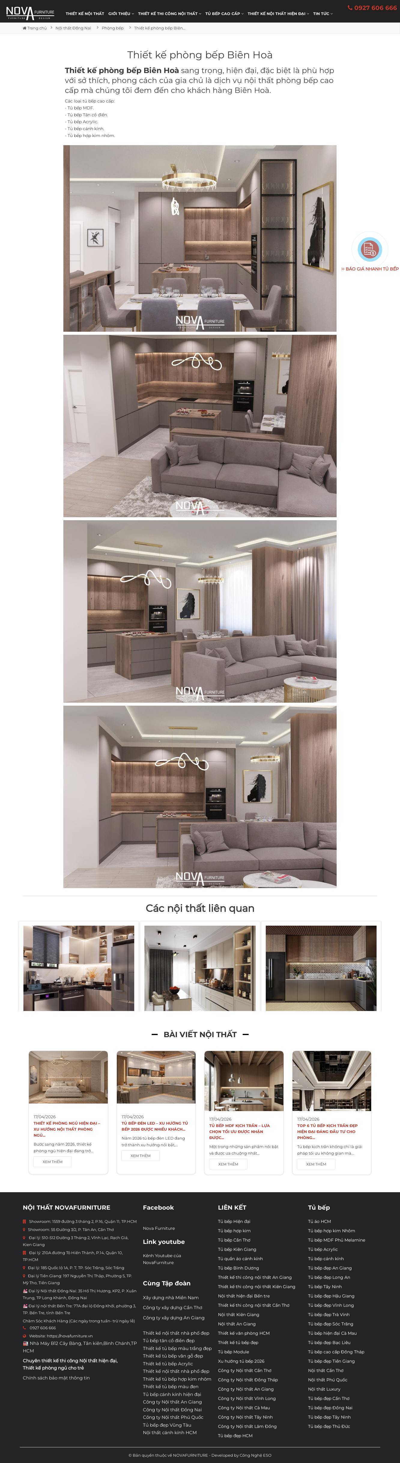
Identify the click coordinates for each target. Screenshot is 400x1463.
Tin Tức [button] (323, 13)
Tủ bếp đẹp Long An (329, 1277)
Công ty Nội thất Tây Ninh (245, 1417)
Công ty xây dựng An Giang (174, 1318)
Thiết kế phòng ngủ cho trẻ (53, 1368)
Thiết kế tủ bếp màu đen (170, 1386)
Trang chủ (35, 28)
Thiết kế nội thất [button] (85, 13)
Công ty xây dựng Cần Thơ (172, 1307)
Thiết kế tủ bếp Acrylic (168, 1364)
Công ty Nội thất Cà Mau (244, 1407)
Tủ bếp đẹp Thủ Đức (329, 1426)
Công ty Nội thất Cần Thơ (244, 1370)
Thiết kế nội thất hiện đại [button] (278, 13)
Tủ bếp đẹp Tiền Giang (331, 1361)
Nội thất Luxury (324, 1389)
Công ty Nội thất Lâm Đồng (247, 1426)
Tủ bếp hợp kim (234, 1230)
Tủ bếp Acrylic (323, 1249)
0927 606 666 (372, 8)
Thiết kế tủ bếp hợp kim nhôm (177, 1379)
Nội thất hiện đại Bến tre (244, 1296)
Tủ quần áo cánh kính (240, 1258)
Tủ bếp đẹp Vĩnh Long (331, 1305)
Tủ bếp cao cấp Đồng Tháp (336, 1352)
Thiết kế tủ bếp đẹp (238, 1342)
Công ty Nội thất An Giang (172, 1402)
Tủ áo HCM (319, 1221)
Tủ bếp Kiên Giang (237, 1249)
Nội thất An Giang (237, 1324)
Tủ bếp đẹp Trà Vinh (329, 1314)
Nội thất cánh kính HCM (170, 1432)
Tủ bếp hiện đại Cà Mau (332, 1333)
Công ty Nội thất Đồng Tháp (248, 1379)
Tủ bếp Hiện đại (234, 1221)
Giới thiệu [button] (121, 13)
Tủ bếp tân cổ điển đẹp (169, 1340)
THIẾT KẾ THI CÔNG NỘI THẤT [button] (169, 13)
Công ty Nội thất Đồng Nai (172, 1410)
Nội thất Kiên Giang (238, 1314)
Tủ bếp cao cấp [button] (224, 13)
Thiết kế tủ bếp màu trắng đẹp (177, 1348)
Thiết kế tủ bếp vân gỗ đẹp (173, 1356)
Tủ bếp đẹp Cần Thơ (329, 1398)
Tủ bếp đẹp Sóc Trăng (330, 1324)
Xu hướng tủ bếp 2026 (241, 1361)
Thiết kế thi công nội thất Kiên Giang (256, 1286)
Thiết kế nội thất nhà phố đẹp (176, 1333)
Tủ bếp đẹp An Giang (330, 1268)
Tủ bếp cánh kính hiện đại (172, 1394)
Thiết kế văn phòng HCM (244, 1333)
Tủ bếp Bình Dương (238, 1268)
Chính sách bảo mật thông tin (56, 1378)
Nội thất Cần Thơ (326, 1370)
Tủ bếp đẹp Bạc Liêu (329, 1342)
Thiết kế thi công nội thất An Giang (255, 1277)
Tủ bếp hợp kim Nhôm (331, 1230)
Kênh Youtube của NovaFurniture (162, 1259)
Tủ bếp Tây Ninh (325, 1286)
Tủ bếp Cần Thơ (234, 1240)
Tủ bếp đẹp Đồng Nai (330, 1407)
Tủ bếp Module (233, 1352)
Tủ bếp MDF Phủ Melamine (336, 1240)
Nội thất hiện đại (98, 1361)
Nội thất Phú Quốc (327, 1379)
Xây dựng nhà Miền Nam (171, 1297)
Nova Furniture (159, 1228)
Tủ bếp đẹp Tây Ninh (329, 1417)
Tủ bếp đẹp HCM (235, 1435)
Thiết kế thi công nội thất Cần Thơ (253, 1305)
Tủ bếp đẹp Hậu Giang (331, 1296)
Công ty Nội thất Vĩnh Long (247, 1398)
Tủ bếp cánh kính (326, 1258)
